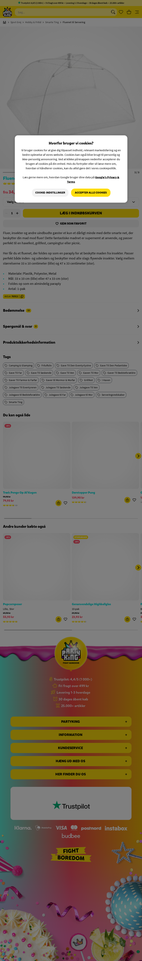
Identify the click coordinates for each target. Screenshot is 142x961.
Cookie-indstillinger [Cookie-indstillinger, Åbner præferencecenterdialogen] (50, 192)
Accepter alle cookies (91, 192)
